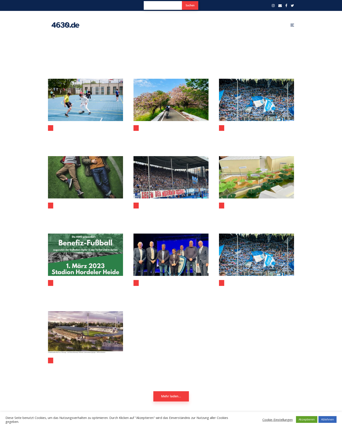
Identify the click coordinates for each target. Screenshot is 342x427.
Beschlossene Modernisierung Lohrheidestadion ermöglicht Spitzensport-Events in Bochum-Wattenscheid (85, 369)
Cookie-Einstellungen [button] (277, 420)
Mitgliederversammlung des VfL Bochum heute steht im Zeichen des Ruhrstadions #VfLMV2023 (256, 136)
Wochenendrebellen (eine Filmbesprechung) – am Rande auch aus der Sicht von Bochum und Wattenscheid (85, 214)
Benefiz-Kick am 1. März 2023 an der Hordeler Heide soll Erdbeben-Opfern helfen (85, 291)
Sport (221, 128)
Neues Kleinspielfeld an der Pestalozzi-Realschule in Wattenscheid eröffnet (85, 136)
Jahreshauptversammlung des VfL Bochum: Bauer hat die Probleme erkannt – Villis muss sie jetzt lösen (171, 291)
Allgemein (136, 128)
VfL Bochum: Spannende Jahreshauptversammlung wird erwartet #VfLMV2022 (256, 291)
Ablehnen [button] (327, 419)
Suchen (190, 5)
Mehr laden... (171, 396)
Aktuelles (50, 283)
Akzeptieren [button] (307, 419)
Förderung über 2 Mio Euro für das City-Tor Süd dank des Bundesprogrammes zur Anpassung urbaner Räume (256, 214)
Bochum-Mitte (221, 205)
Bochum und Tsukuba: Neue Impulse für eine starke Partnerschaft (171, 136)
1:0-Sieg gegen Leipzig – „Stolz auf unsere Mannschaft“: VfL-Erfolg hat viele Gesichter (171, 214)
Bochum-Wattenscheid (50, 128)
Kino (50, 205)
